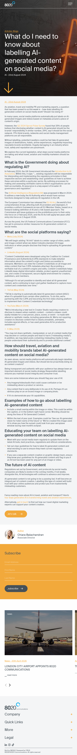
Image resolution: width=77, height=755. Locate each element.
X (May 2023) (13, 329)
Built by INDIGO (10, 750)
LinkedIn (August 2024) (18, 252)
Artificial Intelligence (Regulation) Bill (26, 193)
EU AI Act (51, 202)
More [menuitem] (9, 730)
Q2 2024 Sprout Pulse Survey (31, 125)
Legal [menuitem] (9, 738)
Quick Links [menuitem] (14, 722)
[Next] (9, 685)
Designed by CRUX (23, 750)
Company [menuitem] (12, 714)
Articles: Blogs (11, 31)
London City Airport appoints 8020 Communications (30, 667)
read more (12, 675)
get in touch (22, 502)
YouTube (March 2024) (17, 306)
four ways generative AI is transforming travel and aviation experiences (38, 497)
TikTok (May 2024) (15, 290)
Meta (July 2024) (15, 236)
